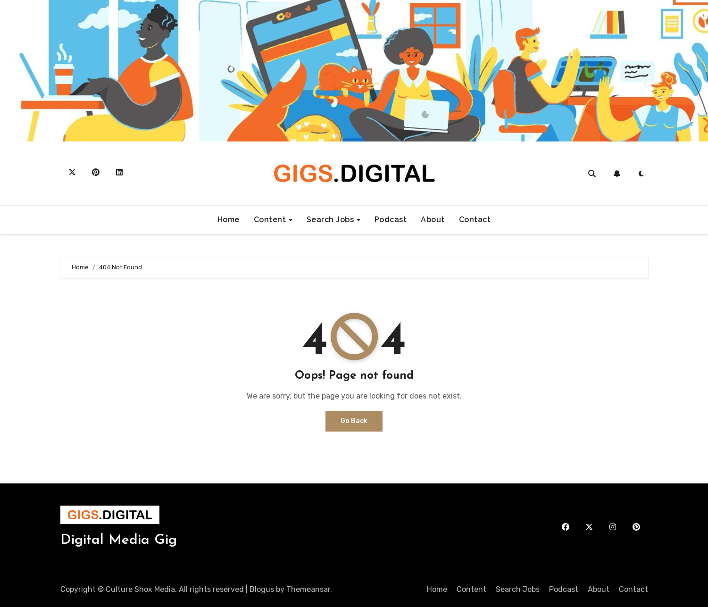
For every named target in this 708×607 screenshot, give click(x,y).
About (433, 219)
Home (228, 219)
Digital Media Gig (118, 540)
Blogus (262, 589)
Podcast (391, 219)
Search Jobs (331, 219)
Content (271, 219)
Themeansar (308, 589)
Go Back (354, 421)
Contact (475, 219)
